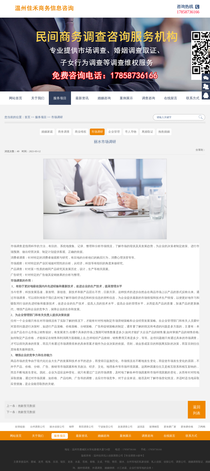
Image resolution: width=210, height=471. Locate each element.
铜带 (71, 426)
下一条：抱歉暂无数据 (21, 412)
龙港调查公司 (125, 426)
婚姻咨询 (104, 98)
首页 (27, 117)
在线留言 (170, 98)
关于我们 (37, 98)
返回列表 (196, 410)
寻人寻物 (130, 131)
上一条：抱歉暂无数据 (21, 405)
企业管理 (114, 131)
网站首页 (15, 98)
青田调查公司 (86, 426)
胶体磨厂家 (170, 426)
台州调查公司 (37, 426)
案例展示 (126, 98)
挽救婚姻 (164, 131)
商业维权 (80, 131)
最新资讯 (82, 98)
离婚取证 (147, 131)
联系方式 (192, 98)
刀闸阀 (201, 426)
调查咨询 (148, 98)
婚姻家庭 (47, 131)
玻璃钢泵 (154, 426)
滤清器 (141, 426)
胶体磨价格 (187, 426)
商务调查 (64, 131)
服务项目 (59, 98)
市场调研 (57, 117)
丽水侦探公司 (57, 426)
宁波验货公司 (105, 426)
